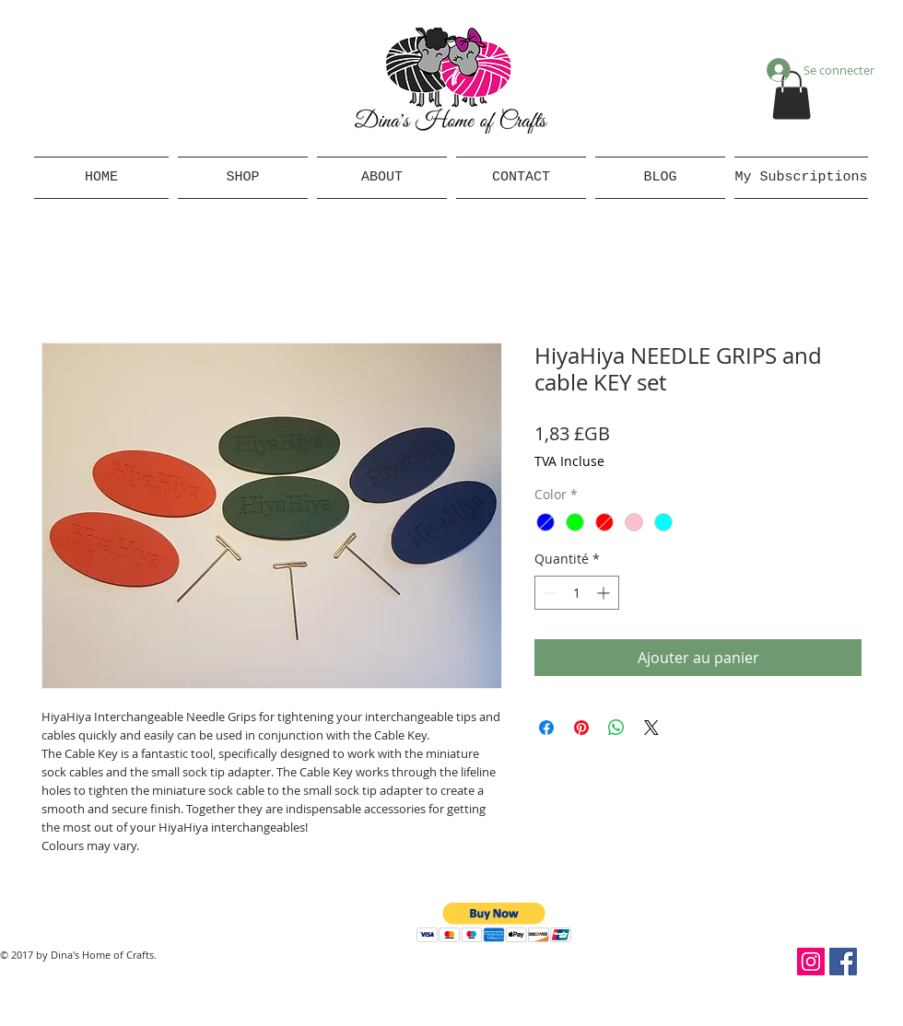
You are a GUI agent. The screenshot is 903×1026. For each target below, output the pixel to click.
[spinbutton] (576, 593)
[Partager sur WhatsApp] (616, 728)
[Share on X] (651, 728)
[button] (791, 95)
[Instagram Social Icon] (811, 961)
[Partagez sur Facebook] (546, 728)
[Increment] (604, 593)
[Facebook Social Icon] (843, 961)
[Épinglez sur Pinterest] (581, 728)
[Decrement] (548, 593)
